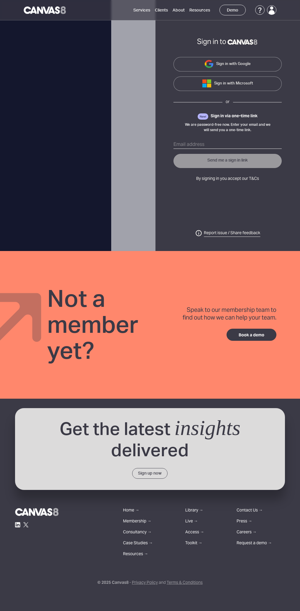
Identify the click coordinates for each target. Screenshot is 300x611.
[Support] (260, 10)
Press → (244, 522)
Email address (188, 144)
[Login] (271, 10)
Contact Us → (250, 511)
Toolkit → (193, 543)
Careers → (247, 532)
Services (141, 10)
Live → (191, 522)
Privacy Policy (145, 583)
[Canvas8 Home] (45, 10)
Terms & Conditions (185, 583)
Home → (131, 511)
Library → (194, 511)
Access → (194, 532)
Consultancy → (137, 532)
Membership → (137, 522)
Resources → (135, 554)
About (179, 10)
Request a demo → (254, 543)
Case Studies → (138, 543)
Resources (199, 10)
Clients (161, 10)
